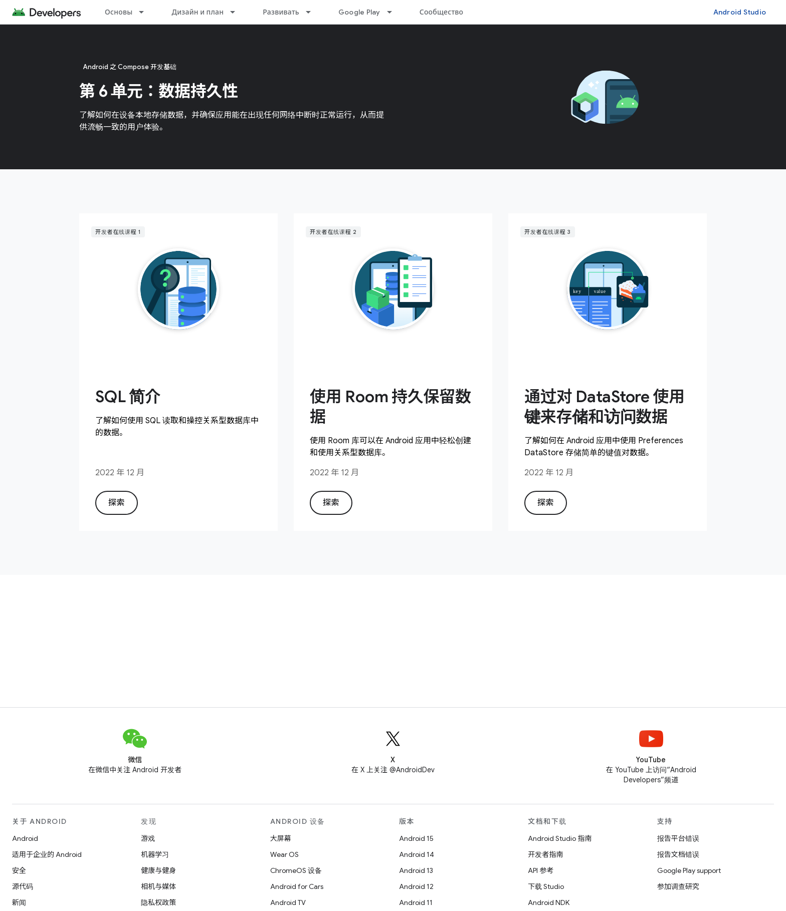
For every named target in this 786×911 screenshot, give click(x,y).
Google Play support (689, 870)
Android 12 (416, 886)
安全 (19, 870)
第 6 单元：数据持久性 (158, 91)
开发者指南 (545, 854)
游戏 (148, 838)
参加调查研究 (678, 886)
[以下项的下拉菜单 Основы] (145, 12)
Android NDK (548, 902)
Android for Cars (296, 886)
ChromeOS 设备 (296, 870)
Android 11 (416, 902)
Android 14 (416, 854)
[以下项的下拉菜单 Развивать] (312, 12)
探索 (116, 503)
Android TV (288, 902)
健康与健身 (158, 870)
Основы (118, 12)
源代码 (22, 886)
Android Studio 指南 (560, 838)
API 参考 (540, 870)
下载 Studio (546, 886)
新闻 (19, 902)
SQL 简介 (128, 397)
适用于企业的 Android (47, 854)
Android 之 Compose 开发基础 (129, 67)
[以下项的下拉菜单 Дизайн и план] (237, 12)
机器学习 (155, 854)
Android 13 (416, 870)
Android (25, 838)
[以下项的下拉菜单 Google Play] (394, 12)
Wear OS (284, 854)
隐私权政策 (158, 902)
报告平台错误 (678, 838)
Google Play (359, 12)
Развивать (281, 12)
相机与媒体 (158, 886)
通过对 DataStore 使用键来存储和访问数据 (604, 407)
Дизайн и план (197, 12)
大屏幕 (280, 838)
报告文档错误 (678, 854)
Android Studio (739, 12)
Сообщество (442, 12)
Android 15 (416, 838)
